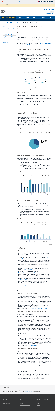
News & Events (42, 17)
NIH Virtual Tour (40, 400)
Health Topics (5, 399)
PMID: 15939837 (22, 285)
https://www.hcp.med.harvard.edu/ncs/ (26, 272)
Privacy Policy (22, 399)
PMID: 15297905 (32, 380)
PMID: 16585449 (23, 279)
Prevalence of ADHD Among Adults (9, 40)
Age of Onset (5, 32)
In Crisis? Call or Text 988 (45, 1)
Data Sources (5, 42)
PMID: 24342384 (32, 308)
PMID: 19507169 (32, 345)
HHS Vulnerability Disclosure (25, 404)
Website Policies (22, 400)
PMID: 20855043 (28, 269)
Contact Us (4, 402)
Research (28, 17)
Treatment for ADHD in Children (8, 34)
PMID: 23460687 (38, 263)
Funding (35, 17)
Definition (4, 26)
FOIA (21, 402)
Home (44, 9)
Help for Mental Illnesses (50, 9)
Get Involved (21, 17)
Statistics (19, 22)
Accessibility (22, 403)
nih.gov (47, 4)
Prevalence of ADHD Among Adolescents (8, 37)
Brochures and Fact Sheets (7, 400)
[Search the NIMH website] (43, 12)
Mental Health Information (8, 17)
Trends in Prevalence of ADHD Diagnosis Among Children (8, 29)
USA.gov (38, 404)
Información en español (50, 13)
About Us (51, 17)
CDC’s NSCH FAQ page (43, 308)
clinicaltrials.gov (42, 4)
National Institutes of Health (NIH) (43, 399)
